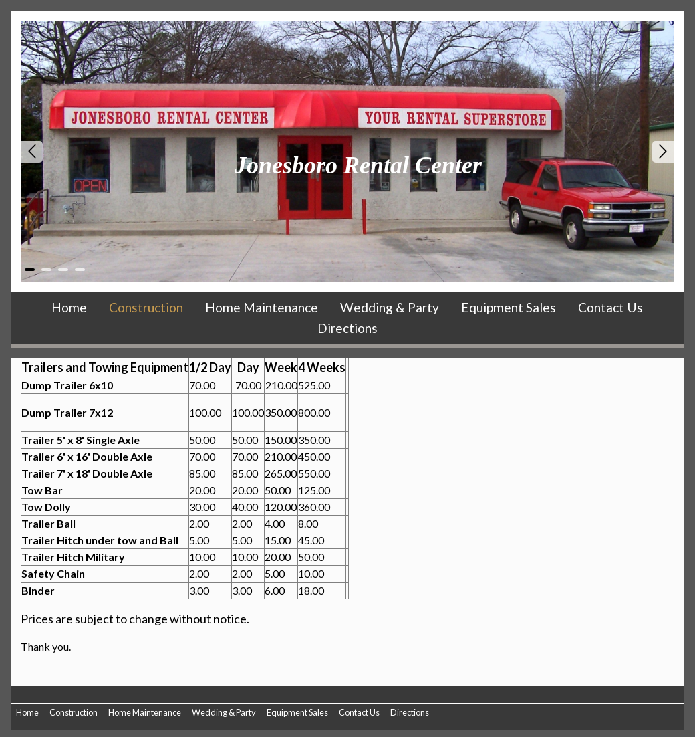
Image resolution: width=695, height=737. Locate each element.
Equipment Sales (508, 307)
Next (663, 152)
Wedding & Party (389, 307)
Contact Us (610, 307)
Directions (347, 328)
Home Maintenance (261, 307)
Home (69, 307)
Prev (32, 152)
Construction (146, 307)
